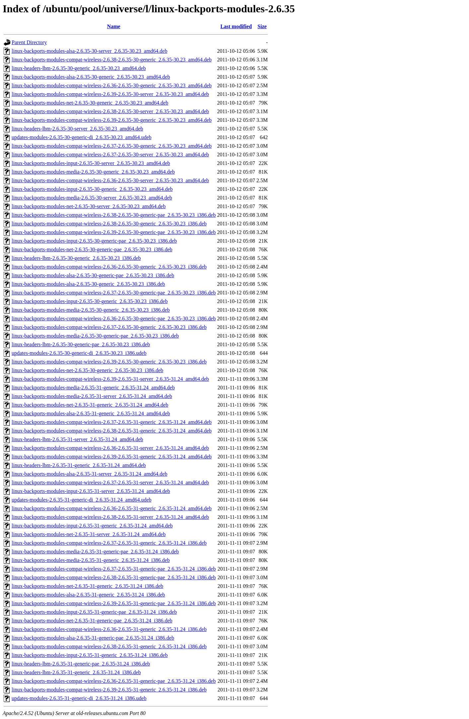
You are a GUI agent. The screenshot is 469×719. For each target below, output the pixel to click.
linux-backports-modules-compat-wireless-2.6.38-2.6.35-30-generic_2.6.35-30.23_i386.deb (109, 223)
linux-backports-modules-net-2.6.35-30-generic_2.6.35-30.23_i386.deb (87, 370)
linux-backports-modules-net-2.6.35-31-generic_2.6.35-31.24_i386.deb (87, 586)
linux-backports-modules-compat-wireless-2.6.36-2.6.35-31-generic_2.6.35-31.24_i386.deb (109, 629)
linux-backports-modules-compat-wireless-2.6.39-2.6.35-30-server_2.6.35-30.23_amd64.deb (110, 94)
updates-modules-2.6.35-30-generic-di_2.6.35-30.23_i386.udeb (79, 353)
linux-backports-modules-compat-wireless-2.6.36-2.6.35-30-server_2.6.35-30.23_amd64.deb (110, 180)
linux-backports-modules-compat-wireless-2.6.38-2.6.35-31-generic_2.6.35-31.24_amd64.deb (112, 431)
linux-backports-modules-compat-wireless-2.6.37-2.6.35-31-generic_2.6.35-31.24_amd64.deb (112, 422)
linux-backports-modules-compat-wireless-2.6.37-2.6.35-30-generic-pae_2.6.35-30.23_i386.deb (114, 292)
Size (262, 26)
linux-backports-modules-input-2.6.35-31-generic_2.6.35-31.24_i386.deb (90, 655)
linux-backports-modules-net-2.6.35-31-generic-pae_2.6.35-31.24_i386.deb (92, 620)
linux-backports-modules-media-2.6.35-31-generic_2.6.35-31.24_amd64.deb (93, 387)
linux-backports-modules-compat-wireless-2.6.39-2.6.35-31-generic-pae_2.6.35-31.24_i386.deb (114, 603)
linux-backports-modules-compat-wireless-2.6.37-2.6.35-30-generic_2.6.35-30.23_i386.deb (109, 327)
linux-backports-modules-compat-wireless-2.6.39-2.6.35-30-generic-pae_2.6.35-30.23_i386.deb (114, 232)
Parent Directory (29, 42)
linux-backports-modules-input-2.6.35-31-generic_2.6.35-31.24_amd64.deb (92, 525)
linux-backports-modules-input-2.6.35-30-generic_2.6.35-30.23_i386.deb (90, 301)
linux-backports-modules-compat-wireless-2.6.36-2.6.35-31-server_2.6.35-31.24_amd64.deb (110, 448)
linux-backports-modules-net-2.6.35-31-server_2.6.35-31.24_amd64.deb (89, 534)
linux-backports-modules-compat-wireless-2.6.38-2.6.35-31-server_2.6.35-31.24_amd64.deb (110, 517)
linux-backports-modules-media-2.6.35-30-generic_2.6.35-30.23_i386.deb (91, 310)
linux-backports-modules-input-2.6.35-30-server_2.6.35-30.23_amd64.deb (91, 163)
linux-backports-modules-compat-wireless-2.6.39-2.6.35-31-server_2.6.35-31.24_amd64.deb (110, 379)
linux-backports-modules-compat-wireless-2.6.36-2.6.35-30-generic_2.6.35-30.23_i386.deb (109, 267)
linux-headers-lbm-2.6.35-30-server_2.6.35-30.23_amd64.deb (77, 128)
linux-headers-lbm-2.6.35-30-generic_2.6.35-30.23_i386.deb (76, 258)
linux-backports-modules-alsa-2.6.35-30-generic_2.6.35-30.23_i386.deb (88, 284)
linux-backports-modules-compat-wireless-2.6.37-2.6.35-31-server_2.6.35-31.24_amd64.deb (110, 482)
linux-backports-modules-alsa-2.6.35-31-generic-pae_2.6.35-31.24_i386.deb (93, 638)
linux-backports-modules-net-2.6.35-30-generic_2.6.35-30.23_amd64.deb (90, 103)
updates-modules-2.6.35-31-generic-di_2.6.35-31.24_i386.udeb (79, 698)
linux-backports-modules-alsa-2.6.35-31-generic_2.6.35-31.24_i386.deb (88, 595)
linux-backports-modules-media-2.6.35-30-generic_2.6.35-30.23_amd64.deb (93, 172)
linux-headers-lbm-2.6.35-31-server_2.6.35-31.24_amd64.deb (77, 439)
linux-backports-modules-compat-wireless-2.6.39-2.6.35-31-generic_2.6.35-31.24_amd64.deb (112, 456)
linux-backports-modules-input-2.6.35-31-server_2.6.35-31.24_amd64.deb (91, 491)
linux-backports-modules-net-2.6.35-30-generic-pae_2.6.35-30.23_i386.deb (92, 249)
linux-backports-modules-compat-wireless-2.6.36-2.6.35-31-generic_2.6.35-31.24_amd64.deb (112, 508)
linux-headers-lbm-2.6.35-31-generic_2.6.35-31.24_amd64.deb (79, 465)
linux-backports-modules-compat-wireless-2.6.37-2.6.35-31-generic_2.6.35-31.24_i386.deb (109, 543)
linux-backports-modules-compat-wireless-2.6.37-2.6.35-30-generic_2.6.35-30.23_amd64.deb (112, 146)
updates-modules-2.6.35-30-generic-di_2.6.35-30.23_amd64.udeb (81, 137)
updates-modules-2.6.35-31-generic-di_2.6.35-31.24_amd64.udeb (81, 500)
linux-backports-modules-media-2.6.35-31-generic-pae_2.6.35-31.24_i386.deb (95, 551)
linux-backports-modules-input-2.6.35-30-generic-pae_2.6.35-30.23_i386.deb (94, 241)
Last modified (236, 26)
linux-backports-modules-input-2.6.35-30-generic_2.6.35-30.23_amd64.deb (92, 189)
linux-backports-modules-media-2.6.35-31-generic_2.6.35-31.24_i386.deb (91, 560)
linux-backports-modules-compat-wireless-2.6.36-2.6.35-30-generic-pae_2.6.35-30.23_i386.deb (114, 318)
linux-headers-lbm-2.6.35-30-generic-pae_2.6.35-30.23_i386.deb (81, 344)
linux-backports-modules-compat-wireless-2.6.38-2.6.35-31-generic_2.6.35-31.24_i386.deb (109, 646)
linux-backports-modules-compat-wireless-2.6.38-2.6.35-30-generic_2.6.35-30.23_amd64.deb (112, 59)
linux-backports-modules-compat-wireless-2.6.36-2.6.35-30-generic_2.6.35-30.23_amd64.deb (112, 85)
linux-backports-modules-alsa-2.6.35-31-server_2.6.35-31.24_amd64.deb (89, 474)
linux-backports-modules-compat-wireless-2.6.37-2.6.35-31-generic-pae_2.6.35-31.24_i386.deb (114, 569)
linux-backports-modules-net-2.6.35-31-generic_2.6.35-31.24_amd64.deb (90, 405)
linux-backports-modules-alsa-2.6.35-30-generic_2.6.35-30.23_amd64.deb (91, 77)
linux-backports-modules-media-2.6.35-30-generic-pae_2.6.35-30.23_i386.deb (95, 336)
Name (113, 26)
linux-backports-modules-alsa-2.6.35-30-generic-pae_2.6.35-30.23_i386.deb (93, 275)
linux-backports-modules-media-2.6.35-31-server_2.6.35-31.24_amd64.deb (92, 396)
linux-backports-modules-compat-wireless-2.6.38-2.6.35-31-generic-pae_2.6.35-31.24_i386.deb (114, 577)
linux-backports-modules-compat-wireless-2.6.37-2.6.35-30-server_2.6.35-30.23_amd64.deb (110, 154)
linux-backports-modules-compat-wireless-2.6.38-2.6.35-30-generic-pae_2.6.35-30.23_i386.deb (114, 215)
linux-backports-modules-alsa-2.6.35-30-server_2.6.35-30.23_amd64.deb (89, 51)
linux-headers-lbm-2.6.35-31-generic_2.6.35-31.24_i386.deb (76, 672)
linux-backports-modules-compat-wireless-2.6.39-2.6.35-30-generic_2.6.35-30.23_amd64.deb (112, 120)
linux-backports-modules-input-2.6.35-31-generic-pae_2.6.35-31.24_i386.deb (94, 612)
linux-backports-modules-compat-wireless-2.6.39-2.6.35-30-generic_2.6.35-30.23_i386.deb (109, 361)
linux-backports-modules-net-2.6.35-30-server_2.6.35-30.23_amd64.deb (89, 206)
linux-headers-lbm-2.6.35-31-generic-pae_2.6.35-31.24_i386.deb (81, 664)
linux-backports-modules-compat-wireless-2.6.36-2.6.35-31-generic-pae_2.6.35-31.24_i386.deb (114, 681)
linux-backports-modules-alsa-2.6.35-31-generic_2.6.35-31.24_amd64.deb (91, 413)
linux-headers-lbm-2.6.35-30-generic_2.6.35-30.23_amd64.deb (79, 68)
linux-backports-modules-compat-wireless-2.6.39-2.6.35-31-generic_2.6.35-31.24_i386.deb (109, 689)
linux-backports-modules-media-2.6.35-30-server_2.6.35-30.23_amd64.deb (92, 197)
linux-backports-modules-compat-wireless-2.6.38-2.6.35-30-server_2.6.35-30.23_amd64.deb (110, 111)
